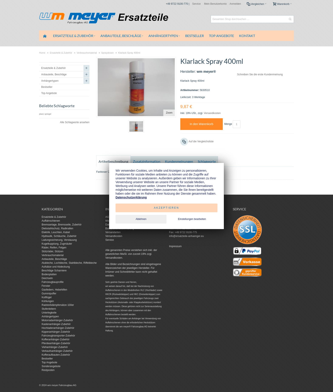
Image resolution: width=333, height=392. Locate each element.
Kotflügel (47, 297)
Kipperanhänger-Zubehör (56, 331)
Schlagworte (207, 161)
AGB (108, 216)
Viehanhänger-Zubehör (55, 347)
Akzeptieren (166, 207)
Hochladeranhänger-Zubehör (58, 327)
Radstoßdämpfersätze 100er (58, 305)
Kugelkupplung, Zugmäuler (57, 243)
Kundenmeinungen (179, 161)
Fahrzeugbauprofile (52, 282)
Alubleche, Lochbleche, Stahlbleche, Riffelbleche (69, 262)
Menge (228, 124)
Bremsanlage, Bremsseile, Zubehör (62, 224)
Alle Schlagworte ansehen (74, 122)
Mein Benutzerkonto (215, 3)
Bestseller (47, 358)
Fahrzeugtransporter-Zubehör (58, 335)
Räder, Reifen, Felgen (54, 247)
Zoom (169, 112)
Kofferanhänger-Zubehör (55, 339)
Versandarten (112, 232)
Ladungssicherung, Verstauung (59, 239)
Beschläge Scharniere (54, 270)
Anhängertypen (50, 316)
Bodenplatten (49, 274)
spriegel (47, 114)
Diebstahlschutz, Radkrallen (57, 228)
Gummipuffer (49, 293)
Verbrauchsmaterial (52, 255)
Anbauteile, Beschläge (54, 259)
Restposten (48, 370)
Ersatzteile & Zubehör (54, 216)
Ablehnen (141, 219)
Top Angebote (49, 362)
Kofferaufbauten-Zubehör (56, 354)
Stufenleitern (49, 308)
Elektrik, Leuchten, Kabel (56, 232)
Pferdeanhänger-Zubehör (56, 343)
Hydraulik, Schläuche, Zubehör (59, 236)
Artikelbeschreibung (113, 161)
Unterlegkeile (49, 312)
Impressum (175, 246)
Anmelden (235, 3)
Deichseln (47, 278)
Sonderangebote (51, 366)
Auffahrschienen (51, 220)
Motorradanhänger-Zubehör (57, 320)
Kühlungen (48, 301)
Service (196, 3)
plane (41, 114)
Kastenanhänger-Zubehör (56, 324)
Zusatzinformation (146, 161)
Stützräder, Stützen (52, 251)
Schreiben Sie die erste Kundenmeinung (260, 74)
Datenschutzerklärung (131, 197)
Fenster (46, 285)
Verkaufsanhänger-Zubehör (57, 350)
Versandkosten (212, 113)
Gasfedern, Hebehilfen (54, 289)
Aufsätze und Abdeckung (56, 266)
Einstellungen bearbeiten (192, 219)
